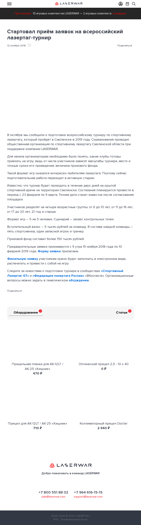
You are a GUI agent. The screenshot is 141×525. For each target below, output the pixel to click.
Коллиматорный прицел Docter (103, 423)
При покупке (23, 13)
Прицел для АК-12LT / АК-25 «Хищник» (37, 423)
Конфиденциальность (74, 519)
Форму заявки (49, 251)
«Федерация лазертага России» (58, 276)
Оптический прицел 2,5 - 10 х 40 (104, 364)
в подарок (119, 13)
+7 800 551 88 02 (53, 492)
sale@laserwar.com (53, 497)
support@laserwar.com (88, 497)
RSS (55, 519)
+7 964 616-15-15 (88, 492)
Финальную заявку (22, 259)
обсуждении (79, 280)
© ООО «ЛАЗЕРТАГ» (78, 515)
